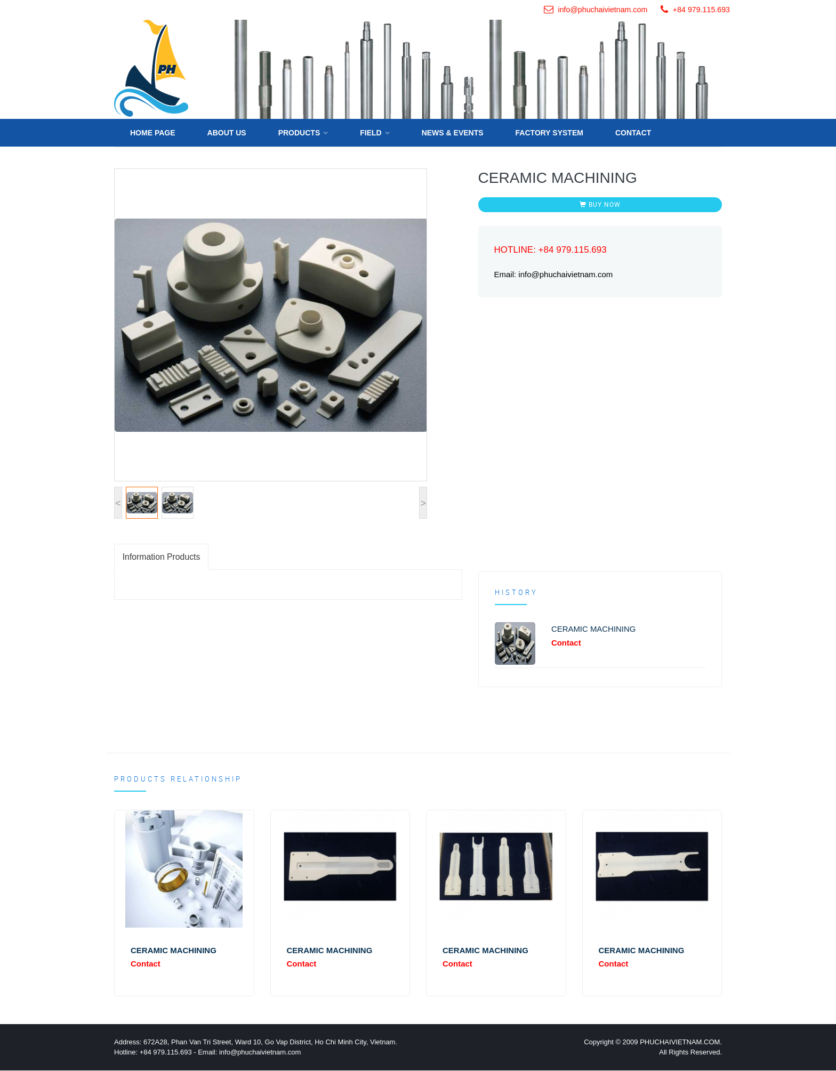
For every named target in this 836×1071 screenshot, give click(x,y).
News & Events (453, 132)
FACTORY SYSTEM (549, 132)
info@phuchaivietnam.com (602, 9)
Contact (633, 132)
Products (299, 132)
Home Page (152, 132)
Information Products (162, 556)
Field (370, 132)
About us (226, 132)
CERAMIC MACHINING (593, 628)
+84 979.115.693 (701, 9)
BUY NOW (600, 203)
